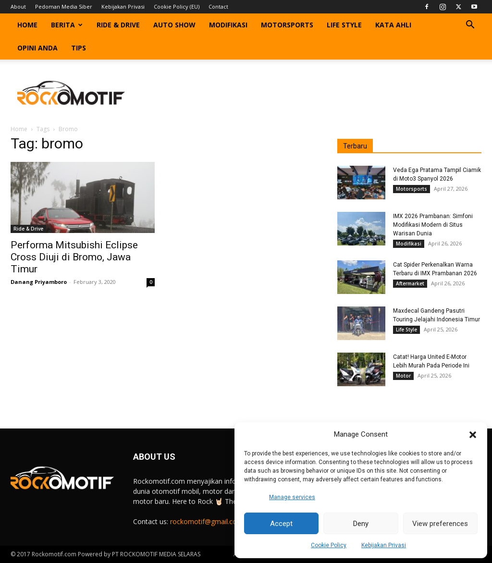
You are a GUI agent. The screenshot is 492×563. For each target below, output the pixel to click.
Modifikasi (228, 24)
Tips (78, 47)
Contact (218, 6)
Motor (403, 375)
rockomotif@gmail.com (206, 521)
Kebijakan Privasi (383, 545)
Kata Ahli (393, 24)
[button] (473, 435)
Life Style (344, 24)
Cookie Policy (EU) (176, 6)
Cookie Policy (328, 545)
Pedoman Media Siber (63, 6)
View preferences (440, 523)
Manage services (292, 497)
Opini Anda (37, 47)
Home (27, 24)
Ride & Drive (118, 24)
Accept (281, 523)
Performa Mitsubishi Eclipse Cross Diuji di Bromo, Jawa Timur (74, 257)
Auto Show (174, 24)
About (18, 6)
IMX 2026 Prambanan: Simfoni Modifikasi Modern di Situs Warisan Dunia (433, 225)
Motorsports (287, 24)
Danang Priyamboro (39, 281)
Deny (361, 523)
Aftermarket (410, 283)
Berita (67, 24)
